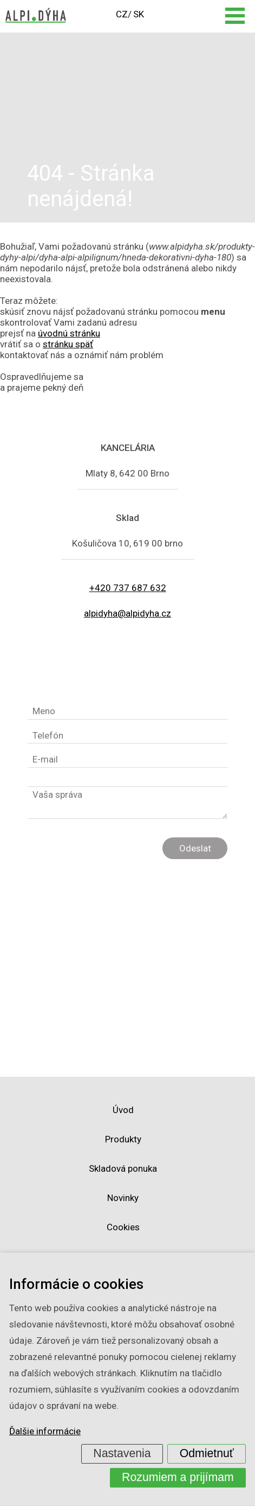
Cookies (123, 1227)
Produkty (123, 1139)
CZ (122, 14)
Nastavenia (122, 1453)
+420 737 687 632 (127, 587)
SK (138, 14)
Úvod (123, 1109)
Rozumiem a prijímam (178, 1477)
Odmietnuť (207, 1453)
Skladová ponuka (123, 1168)
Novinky (123, 1197)
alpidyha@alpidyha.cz (127, 613)
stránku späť (68, 344)
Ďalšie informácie (45, 1431)
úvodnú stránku (69, 333)
